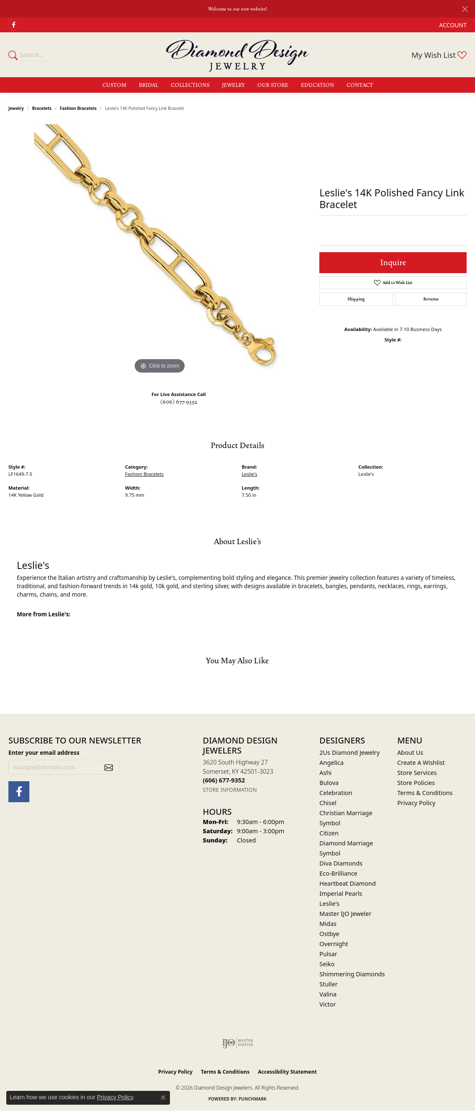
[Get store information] (230, 789)
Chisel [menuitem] (327, 803)
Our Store (272, 85)
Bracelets (42, 108)
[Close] (464, 9)
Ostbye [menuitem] (329, 934)
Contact (360, 85)
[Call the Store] (224, 780)
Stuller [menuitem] (328, 984)
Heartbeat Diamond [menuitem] (347, 883)
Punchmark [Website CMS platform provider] (253, 1099)
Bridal (148, 85)
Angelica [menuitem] (331, 763)
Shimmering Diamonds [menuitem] (352, 974)
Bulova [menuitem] (329, 783)
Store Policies (416, 783)
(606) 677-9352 (178, 402)
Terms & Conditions (425, 793)
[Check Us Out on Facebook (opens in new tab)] (13, 25)
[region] (160, 250)
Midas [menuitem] (328, 924)
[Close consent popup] (163, 1097)
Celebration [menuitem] (335, 793)
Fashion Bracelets (78, 108)
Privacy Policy (416, 803)
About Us (410, 752)
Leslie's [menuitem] (329, 904)
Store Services (417, 773)
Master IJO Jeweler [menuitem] (345, 914)
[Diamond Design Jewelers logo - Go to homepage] (237, 54)
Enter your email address (43, 752)
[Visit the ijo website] (237, 1043)
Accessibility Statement (287, 1071)
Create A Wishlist (421, 763)
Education (317, 85)
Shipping (356, 299)
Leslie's (249, 474)
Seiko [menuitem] (326, 964)
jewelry (16, 108)
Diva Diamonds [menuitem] (340, 863)
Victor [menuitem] (327, 1004)
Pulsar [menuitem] (328, 954)
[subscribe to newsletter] (109, 767)
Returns (430, 299)
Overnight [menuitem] (333, 944)
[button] (452, 25)
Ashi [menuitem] (325, 773)
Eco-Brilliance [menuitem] (338, 873)
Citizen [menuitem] (329, 833)
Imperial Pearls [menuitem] (340, 893)
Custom (114, 85)
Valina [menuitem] (328, 994)
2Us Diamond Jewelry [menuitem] (349, 752)
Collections (190, 85)
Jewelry (233, 85)
